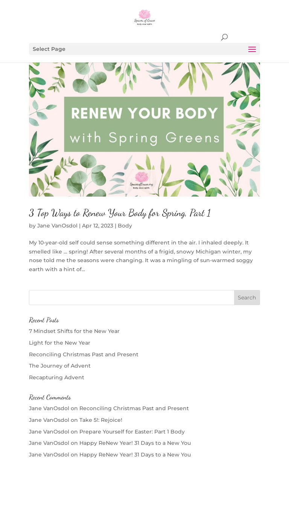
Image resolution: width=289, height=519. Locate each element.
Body (125, 225)
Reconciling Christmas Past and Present (83, 354)
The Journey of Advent (60, 365)
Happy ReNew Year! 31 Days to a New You (135, 443)
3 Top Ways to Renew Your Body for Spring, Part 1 (120, 212)
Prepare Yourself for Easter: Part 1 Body (132, 431)
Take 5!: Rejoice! (100, 420)
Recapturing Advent (56, 377)
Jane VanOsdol (57, 225)
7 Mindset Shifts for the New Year (74, 331)
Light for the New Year (59, 342)
